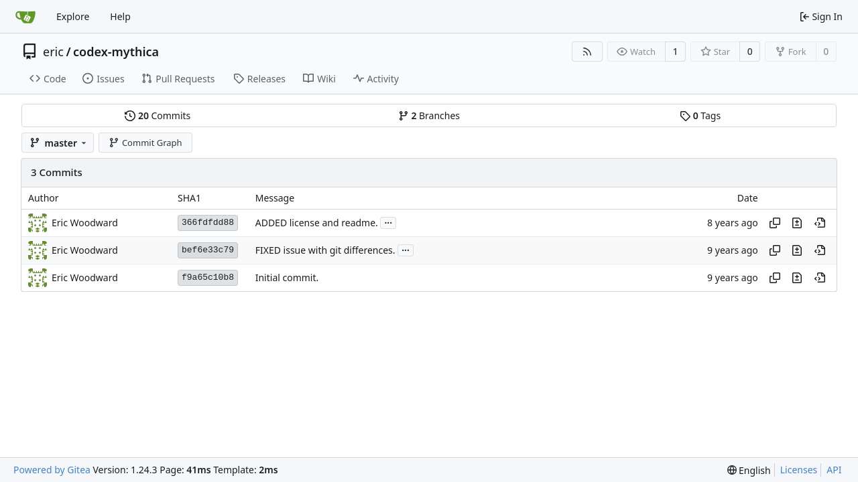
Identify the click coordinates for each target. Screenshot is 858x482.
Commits (157, 115)
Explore (72, 16)
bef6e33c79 (208, 250)
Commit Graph (145, 143)
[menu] (749, 470)
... (388, 221)
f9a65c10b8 (208, 277)
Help (120, 16)
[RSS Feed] (587, 52)
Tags (700, 115)
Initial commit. (287, 277)
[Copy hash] (775, 223)
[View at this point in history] (820, 223)
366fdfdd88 (208, 223)
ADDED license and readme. (316, 222)
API (833, 469)
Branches (429, 115)
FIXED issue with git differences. (325, 250)
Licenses (799, 469)
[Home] (25, 17)
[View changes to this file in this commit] (797, 223)
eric (53, 51)
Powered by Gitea (51, 469)
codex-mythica (116, 51)
